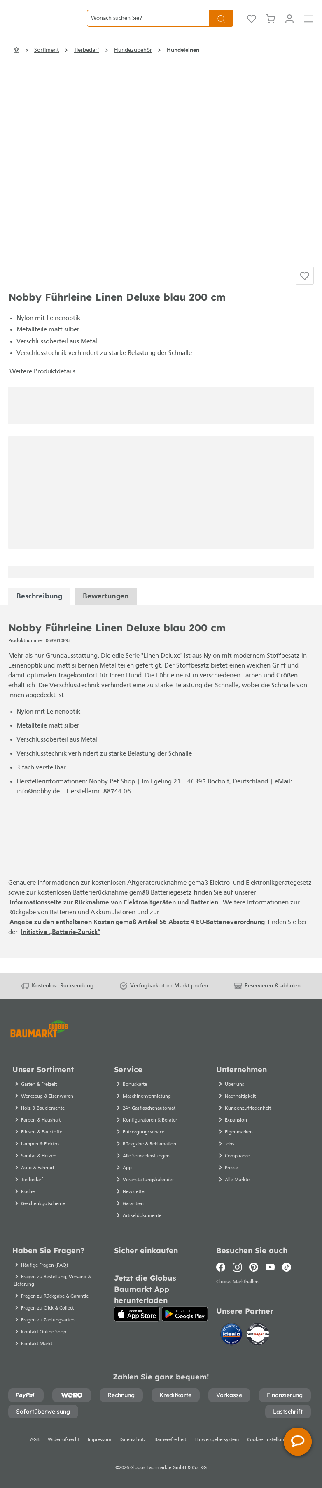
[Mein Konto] (289, 24)
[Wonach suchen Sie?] (148, 24)
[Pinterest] (253, 1267)
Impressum (99, 1439)
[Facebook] (222, 1267)
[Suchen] (221, 24)
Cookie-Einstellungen (269, 1439)
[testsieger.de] (257, 1336)
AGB (35, 1439)
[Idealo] (232, 1336)
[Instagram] (237, 1267)
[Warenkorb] (270, 24)
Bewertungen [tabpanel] (106, 612)
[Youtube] (270, 1267)
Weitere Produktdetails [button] (42, 387)
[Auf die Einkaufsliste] (305, 290)
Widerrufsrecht (63, 1439)
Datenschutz (132, 1439)
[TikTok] (286, 1267)
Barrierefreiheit (170, 1439)
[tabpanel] (39, 612)
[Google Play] (185, 1314)
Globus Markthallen (238, 1283)
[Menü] (308, 24)
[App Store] (137, 1314)
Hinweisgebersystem (216, 1439)
